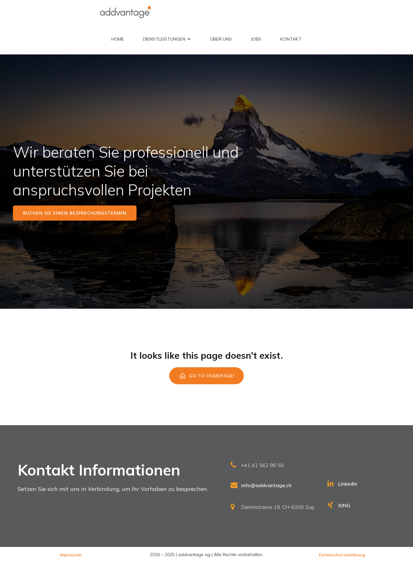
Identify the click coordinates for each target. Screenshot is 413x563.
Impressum (70, 555)
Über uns (221, 39)
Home (117, 39)
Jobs (256, 39)
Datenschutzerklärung (342, 555)
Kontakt (291, 39)
